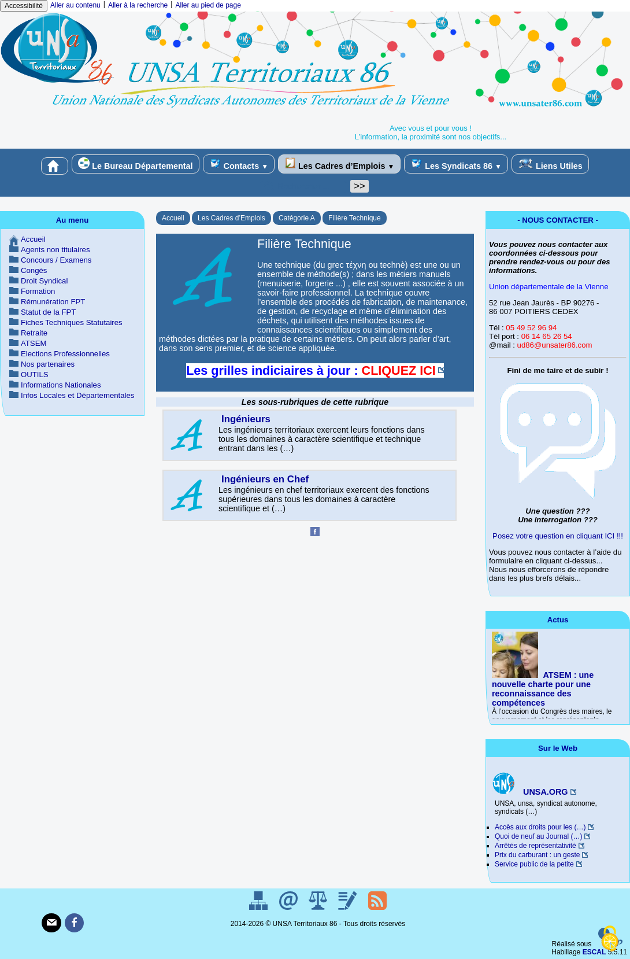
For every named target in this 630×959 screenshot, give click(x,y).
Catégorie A (297, 218)
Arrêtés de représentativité (535, 846)
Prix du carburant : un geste (537, 855)
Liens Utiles (550, 164)
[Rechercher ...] (303, 186)
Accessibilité (24, 6)
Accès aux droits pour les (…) (540, 827)
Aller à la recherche (138, 5)
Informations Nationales (61, 385)
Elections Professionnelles (65, 353)
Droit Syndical (44, 280)
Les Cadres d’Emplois (339, 164)
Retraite (34, 333)
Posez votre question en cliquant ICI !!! (557, 536)
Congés (34, 270)
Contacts (238, 164)
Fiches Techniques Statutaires (72, 322)
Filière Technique (354, 218)
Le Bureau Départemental (135, 164)
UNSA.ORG (530, 791)
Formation (38, 291)
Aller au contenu (75, 5)
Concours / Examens (56, 260)
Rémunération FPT (53, 301)
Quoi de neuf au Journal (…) (538, 836)
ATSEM (33, 343)
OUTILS (35, 374)
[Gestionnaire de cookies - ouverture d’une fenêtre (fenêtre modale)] (610, 939)
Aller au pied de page (207, 5)
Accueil (173, 218)
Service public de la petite (534, 864)
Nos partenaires (48, 364)
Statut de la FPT (48, 312)
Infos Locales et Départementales (77, 395)
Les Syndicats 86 (456, 164)
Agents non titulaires (55, 249)
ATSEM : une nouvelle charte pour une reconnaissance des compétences (543, 688)
